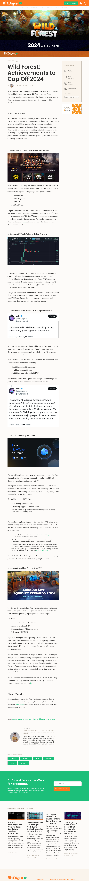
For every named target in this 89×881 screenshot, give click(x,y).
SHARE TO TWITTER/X (69, 77)
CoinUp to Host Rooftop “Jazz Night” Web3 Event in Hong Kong (33, 719)
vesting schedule (42, 550)
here (24, 222)
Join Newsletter (70, 3)
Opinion (48, 758)
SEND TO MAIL (70, 89)
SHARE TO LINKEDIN (69, 83)
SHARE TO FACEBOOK (69, 71)
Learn (37, 758)
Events (23, 763)
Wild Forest (20, 704)
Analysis (13, 758)
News (12, 763)
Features (26, 758)
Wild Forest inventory (41, 535)
